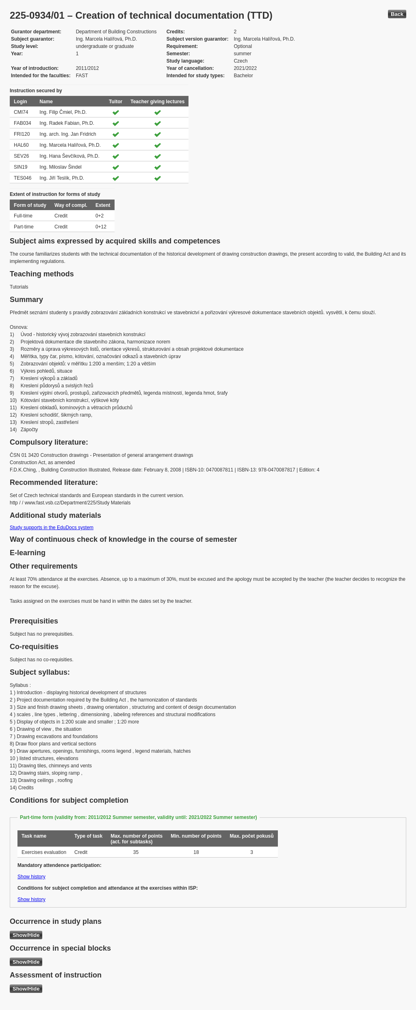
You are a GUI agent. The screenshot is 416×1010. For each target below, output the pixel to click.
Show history (31, 877)
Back (397, 14)
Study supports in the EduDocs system (51, 527)
